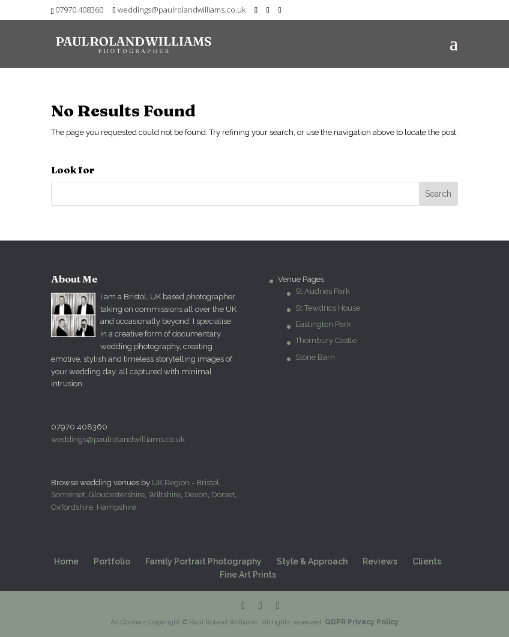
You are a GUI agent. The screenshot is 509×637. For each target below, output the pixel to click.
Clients (426, 561)
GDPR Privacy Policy (362, 622)
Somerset (68, 494)
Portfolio (112, 561)
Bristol (207, 482)
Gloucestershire (117, 494)
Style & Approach (312, 561)
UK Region (171, 482)
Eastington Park (323, 324)
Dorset (223, 494)
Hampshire (116, 507)
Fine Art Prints (248, 574)
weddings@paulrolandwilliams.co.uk (118, 439)
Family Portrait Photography (203, 561)
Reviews (380, 561)
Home (66, 561)
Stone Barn (315, 357)
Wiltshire (164, 494)
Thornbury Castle (326, 340)
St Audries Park (322, 291)
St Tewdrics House (327, 308)
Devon (196, 494)
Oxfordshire (72, 507)
